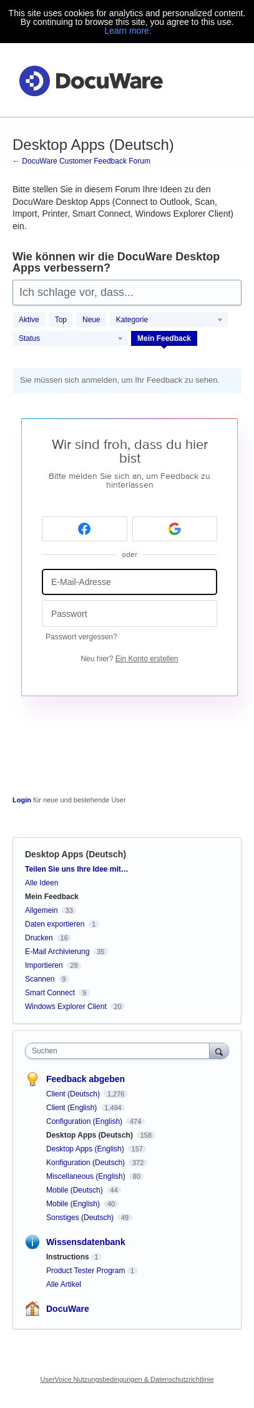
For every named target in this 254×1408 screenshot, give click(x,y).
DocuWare (67, 1309)
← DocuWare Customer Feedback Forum (81, 161)
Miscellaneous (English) (86, 1176)
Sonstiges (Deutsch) (80, 1217)
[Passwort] (129, 613)
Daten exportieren (54, 924)
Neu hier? (129, 658)
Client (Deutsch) (74, 1094)
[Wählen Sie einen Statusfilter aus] (70, 339)
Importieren (44, 965)
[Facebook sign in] (84, 528)
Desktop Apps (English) (86, 1149)
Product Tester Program (85, 1270)
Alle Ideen (41, 883)
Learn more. (127, 31)
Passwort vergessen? (81, 637)
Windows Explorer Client (66, 1006)
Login (21, 800)
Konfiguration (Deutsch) (86, 1162)
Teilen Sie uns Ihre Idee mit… (77, 869)
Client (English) (72, 1107)
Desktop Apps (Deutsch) (90, 1135)
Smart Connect (50, 992)
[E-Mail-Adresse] (129, 582)
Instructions (67, 1257)
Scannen (39, 979)
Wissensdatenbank (85, 1242)
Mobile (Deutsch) (75, 1190)
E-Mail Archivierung (57, 951)
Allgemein (41, 910)
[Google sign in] (175, 528)
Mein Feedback (164, 338)
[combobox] (120, 1050)
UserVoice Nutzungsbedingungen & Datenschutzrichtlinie (126, 1379)
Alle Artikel (63, 1284)
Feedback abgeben (85, 1079)
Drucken (39, 937)
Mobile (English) (74, 1203)
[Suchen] (219, 1050)
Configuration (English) (85, 1121)
